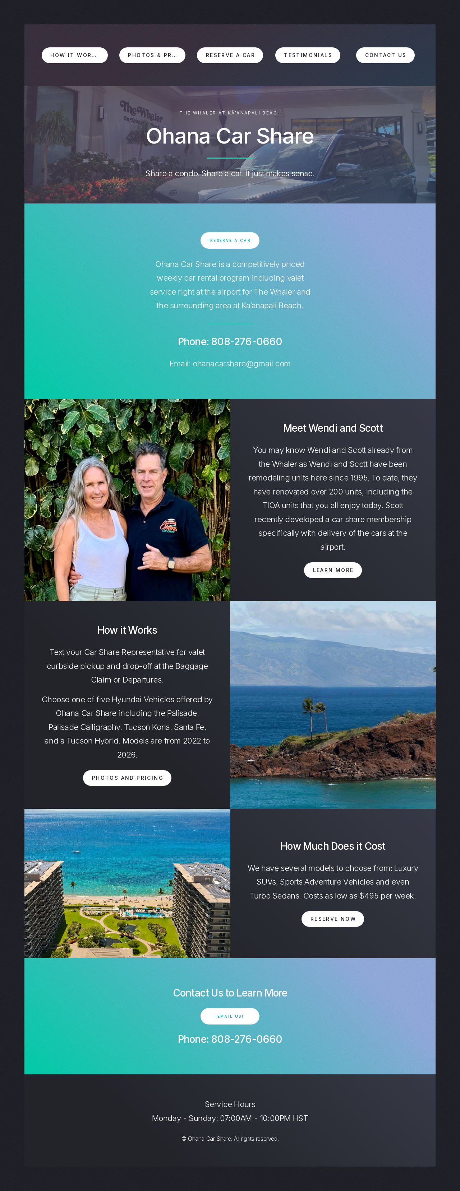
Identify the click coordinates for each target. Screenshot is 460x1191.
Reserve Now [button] (333, 919)
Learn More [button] (333, 570)
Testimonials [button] (308, 55)
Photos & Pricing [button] (156, 55)
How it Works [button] (75, 55)
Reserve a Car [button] (230, 55)
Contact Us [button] (386, 55)
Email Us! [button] (230, 1016)
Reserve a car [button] (230, 240)
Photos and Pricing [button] (128, 778)
